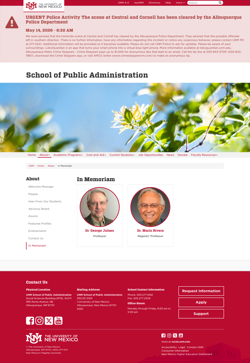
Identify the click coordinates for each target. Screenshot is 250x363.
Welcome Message (40, 186)
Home (32, 155)
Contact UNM (195, 347)
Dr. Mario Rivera (150, 230)
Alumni (33, 216)
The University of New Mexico (43, 6)
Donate (183, 155)
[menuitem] (32, 155)
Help (168, 2)
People (33, 194)
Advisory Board (38, 208)
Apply (201, 302)
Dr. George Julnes (99, 230)
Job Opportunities (150, 155)
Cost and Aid (96, 155)
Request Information (201, 291)
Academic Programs (68, 155)
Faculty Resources (204, 155)
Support (201, 314)
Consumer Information (175, 350)
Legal (181, 347)
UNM (31, 165)
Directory (154, 2)
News (170, 155)
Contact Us (35, 238)
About (44, 155)
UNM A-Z (123, 2)
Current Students (122, 155)
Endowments (37, 231)
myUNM (139, 2)
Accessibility (169, 347)
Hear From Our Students (44, 201)
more (180, 2)
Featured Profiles (39, 223)
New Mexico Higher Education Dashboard (186, 354)
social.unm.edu (181, 341)
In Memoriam (37, 245)
